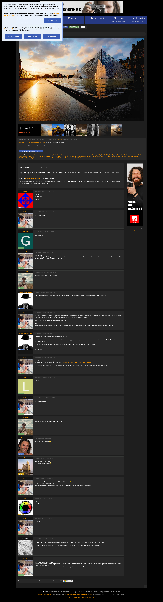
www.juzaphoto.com (74, 597)
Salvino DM (25, 272)
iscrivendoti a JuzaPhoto (33, 178)
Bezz (118, 155)
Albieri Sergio (65, 155)
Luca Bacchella (105, 156)
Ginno (66, 156)
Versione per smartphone (44, 594)
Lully (122, 156)
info (135, 230)
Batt (115, 155)
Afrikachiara (56, 155)
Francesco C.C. (50, 156)
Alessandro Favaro (75, 155)
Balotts (111, 155)
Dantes (140, 155)
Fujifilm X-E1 (22, 142)
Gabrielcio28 (59, 156)
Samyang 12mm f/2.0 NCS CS (36, 142)
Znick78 (59, 139)
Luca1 (113, 156)
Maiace (126, 156)
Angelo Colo (104, 155)
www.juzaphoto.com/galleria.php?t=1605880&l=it (76, 362)
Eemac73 (42, 156)
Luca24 (118, 156)
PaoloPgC (31, 158)
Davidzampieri (23, 156)
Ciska (127, 155)
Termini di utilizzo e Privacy (72, 594)
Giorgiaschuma (73, 156)
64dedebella (43, 155)
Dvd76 (36, 156)
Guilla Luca (25, 231)
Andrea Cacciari (86, 155)
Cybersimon (133, 155)
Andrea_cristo (96, 155)
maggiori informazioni (11, 10)
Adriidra (50, 155)
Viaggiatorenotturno (85, 158)
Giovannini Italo (83, 156)
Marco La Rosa (134, 156)
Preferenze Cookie (10, 29)
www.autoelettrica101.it (87, 597)
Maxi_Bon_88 (23, 158)
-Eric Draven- (35, 155)
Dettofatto (31, 156)
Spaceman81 (69, 158)
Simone (62, 158)
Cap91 (123, 155)
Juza (94, 156)
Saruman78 (55, 158)
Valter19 (76, 158)
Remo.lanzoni (38, 158)
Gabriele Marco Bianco (25, 292)
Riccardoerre (47, 158)
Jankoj (90, 156)
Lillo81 (99, 156)
